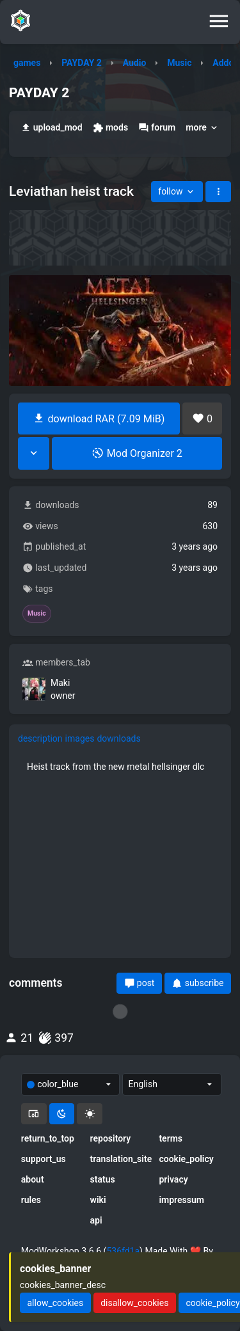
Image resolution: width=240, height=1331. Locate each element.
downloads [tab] (118, 738)
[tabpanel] (120, 767)
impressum (181, 1200)
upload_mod (51, 127)
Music (179, 63)
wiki (98, 1200)
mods (110, 127)
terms (170, 1138)
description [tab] (40, 738)
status (102, 1179)
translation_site (120, 1159)
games (26, 63)
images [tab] (80, 738)
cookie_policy (186, 1159)
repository (110, 1138)
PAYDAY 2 (81, 63)
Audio (135, 63)
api (96, 1220)
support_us (43, 1159)
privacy (173, 1179)
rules (31, 1200)
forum (156, 127)
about (32, 1179)
